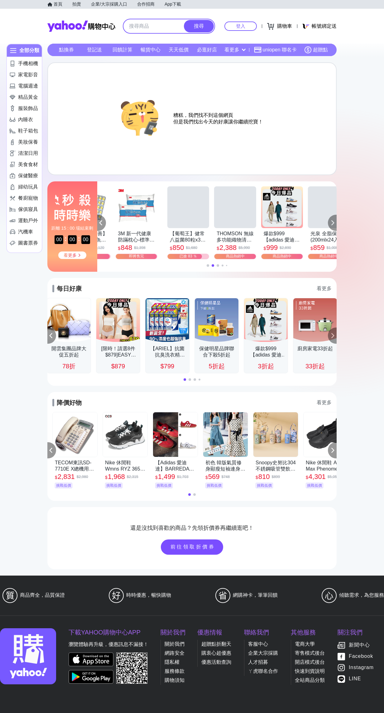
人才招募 (258, 662)
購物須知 (175, 680)
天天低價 (179, 49)
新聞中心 (359, 645)
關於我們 (175, 644)
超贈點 (316, 50)
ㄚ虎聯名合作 (263, 671)
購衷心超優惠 (216, 653)
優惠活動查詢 (216, 662)
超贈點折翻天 (216, 644)
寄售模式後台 (310, 653)
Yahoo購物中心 (81, 26)
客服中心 (258, 644)
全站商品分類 (310, 680)
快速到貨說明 (310, 671)
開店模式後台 (310, 662)
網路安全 (175, 653)
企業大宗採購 (263, 653)
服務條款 (175, 671)
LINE (355, 679)
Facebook (361, 656)
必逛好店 (207, 49)
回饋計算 (122, 49)
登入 (240, 26)
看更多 (235, 49)
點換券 (66, 49)
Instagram (361, 667)
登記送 (94, 49)
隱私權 (172, 662)
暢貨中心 (151, 49)
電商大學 (305, 644)
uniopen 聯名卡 (275, 50)
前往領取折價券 (192, 546)
